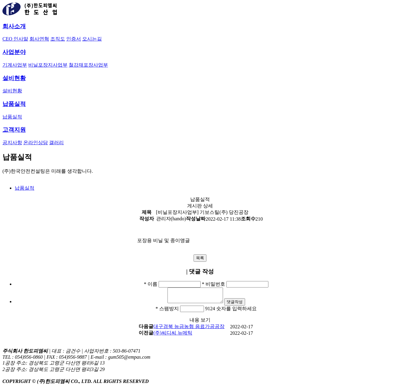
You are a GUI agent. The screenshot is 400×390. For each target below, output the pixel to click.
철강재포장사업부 (88, 65)
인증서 (73, 38)
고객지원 (14, 129)
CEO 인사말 (15, 38)
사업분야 (14, 52)
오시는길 (92, 38)
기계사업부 (14, 65)
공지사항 (12, 142)
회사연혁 (39, 38)
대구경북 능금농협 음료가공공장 (189, 329)
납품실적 (14, 104)
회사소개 (14, 26)
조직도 (57, 38)
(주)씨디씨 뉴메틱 (172, 335)
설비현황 (14, 78)
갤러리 (56, 142)
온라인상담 (35, 142)
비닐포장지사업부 (47, 65)
